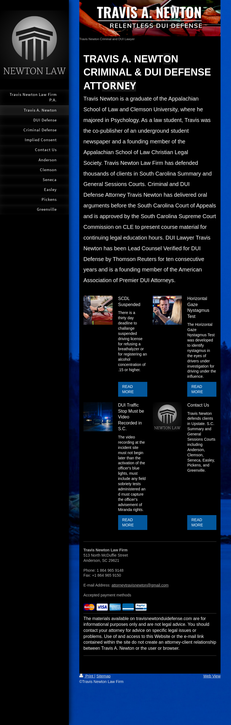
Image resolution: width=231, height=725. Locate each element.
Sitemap (103, 676)
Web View (212, 676)
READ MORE (128, 389)
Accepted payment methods (107, 595)
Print (86, 676)
